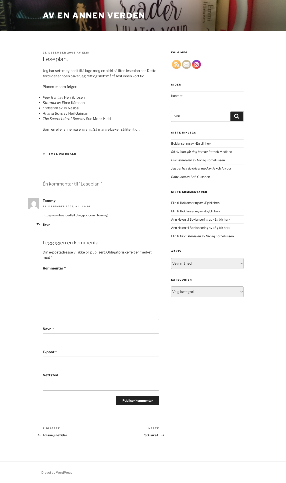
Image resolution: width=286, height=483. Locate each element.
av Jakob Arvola (201, 168)
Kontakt (176, 96)
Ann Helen (178, 219)
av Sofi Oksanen (190, 177)
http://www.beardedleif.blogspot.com (69, 215)
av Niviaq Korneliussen (198, 160)
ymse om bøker (62, 153)
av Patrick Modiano (201, 152)
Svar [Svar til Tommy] (46, 224)
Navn (48, 329)
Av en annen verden (94, 15)
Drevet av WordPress (56, 472)
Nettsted (50, 375)
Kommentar (54, 268)
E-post (50, 352)
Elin (86, 52)
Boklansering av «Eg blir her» (191, 143)
